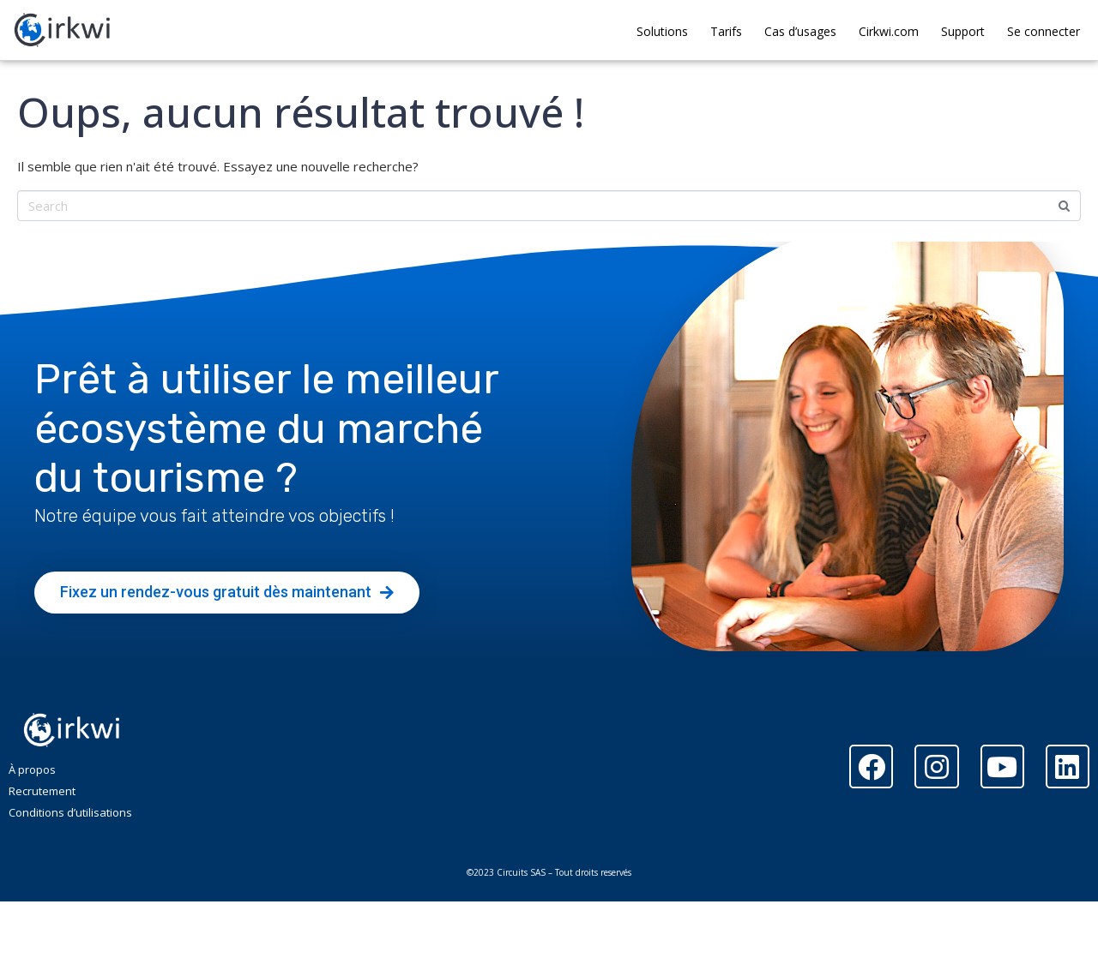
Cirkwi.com (889, 31)
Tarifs (726, 31)
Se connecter (1043, 31)
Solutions (662, 31)
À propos (32, 769)
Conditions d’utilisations (70, 812)
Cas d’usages (800, 31)
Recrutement (42, 791)
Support (963, 31)
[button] (226, 593)
